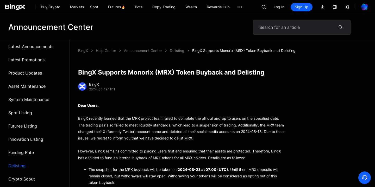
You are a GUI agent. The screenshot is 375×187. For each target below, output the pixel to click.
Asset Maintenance (27, 86)
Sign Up (301, 7)
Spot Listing (20, 112)
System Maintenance (28, 99)
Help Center (106, 50)
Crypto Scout (21, 179)
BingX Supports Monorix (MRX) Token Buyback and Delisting (244, 50)
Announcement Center (143, 50)
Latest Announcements (30, 46)
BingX (83, 50)
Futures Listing (22, 126)
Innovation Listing (25, 139)
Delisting (17, 165)
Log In (279, 7)
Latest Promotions (26, 59)
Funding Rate (21, 152)
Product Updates (25, 73)
